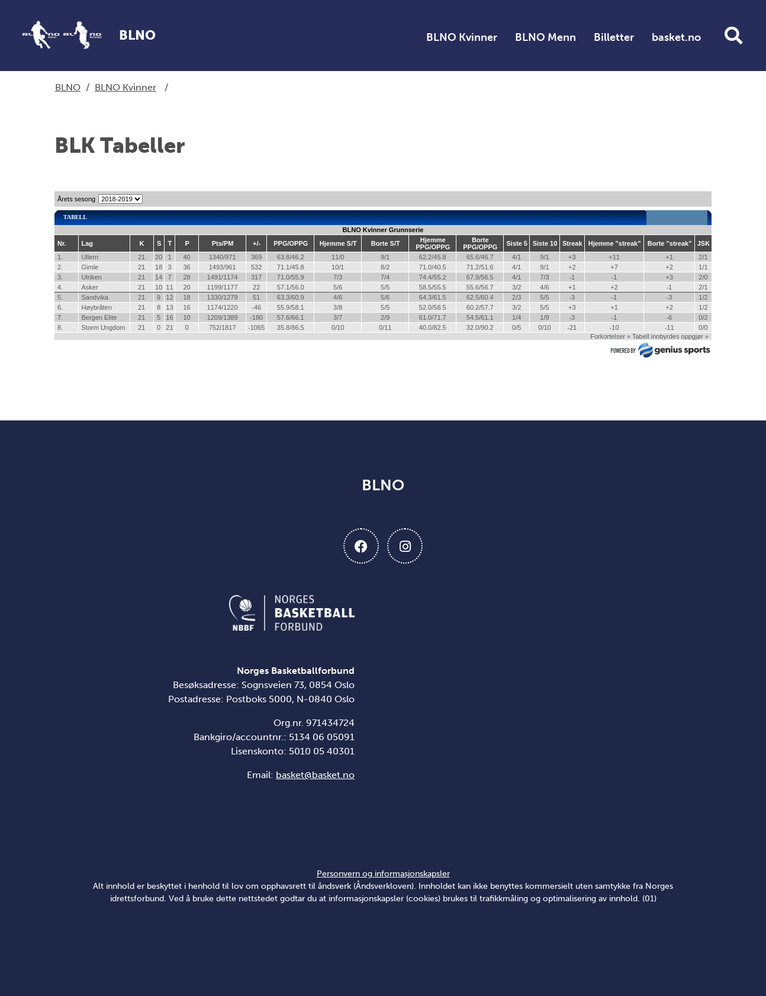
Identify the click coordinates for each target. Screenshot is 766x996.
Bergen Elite (99, 317)
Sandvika (95, 297)
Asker (90, 287)
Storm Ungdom (103, 327)
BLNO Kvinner (461, 37)
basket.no (676, 37)
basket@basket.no (315, 774)
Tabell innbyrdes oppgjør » (670, 336)
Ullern (90, 257)
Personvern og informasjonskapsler (383, 874)
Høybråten (97, 307)
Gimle (90, 267)
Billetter (614, 37)
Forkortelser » (610, 336)
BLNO (68, 87)
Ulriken (92, 277)
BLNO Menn (545, 37)
